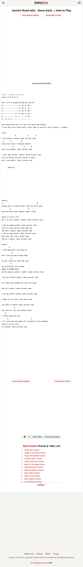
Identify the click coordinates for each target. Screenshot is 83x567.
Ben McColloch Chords (34, 467)
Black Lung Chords (32, 476)
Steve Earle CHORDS (20, 381)
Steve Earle (29, 446)
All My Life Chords (32, 450)
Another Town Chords (33, 459)
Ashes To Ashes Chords (34, 461)
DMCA (47, 554)
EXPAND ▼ (41, 485)
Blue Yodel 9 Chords (33, 479)
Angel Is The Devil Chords (35, 453)
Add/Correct (29, 554)
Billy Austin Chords (32, 473)
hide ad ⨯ (11, 167)
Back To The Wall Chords (35, 464)
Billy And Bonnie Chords (34, 470)
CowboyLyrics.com (40, 563)
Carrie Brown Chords (33, 482)
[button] (3, 3)
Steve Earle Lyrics (53, 15)
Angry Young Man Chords (35, 456)
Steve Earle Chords (30, 15)
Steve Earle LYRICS (62, 381)
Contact (39, 554)
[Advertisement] (41, 63)
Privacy (56, 554)
